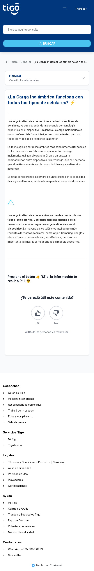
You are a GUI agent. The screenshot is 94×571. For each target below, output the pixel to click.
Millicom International (18, 399)
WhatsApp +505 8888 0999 (23, 549)
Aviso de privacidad (17, 468)
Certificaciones (15, 486)
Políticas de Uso (15, 474)
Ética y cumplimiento (18, 416)
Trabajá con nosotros (18, 410)
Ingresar (81, 8)
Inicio (14, 61)
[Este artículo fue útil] (38, 313)
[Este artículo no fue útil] (56, 313)
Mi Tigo (10, 439)
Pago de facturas (16, 520)
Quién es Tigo (14, 393)
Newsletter (12, 555)
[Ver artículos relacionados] (46, 78)
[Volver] (7, 62)
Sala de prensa (14, 422)
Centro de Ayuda (15, 509)
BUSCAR (47, 43)
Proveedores (13, 480)
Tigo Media (12, 445)
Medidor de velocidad (18, 532)
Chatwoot (56, 565)
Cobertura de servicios (19, 526)
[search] (47, 29)
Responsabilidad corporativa (22, 405)
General (25, 61)
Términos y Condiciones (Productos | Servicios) (34, 462)
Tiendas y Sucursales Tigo (21, 514)
